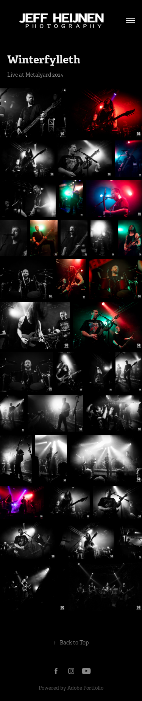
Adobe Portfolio (85, 688)
